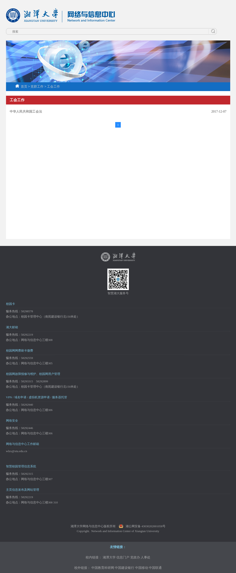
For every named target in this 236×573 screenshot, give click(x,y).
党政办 (135, 557)
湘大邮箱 (12, 327)
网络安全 (12, 420)
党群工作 (37, 86)
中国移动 (141, 568)
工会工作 (53, 86)
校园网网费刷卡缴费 (19, 350)
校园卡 (10, 304)
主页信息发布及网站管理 (22, 489)
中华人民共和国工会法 (26, 111)
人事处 (145, 557)
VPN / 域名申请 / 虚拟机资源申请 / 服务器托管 (36, 397)
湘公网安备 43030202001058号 (145, 526)
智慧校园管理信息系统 (21, 466)
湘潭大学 (109, 557)
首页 (21, 86)
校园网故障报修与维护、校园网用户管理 (33, 374)
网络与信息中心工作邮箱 (22, 444)
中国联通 (155, 568)
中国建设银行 (124, 568)
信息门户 (122, 557)
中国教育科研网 (102, 568)
